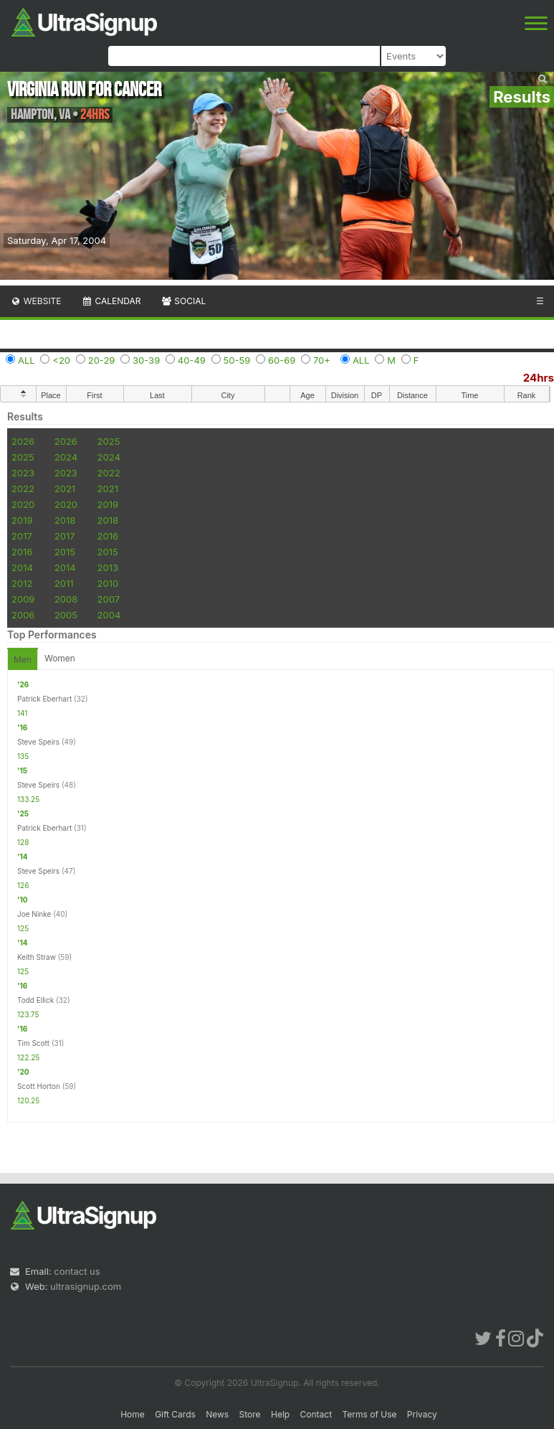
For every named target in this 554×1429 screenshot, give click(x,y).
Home (132, 1414)
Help (280, 1414)
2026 (22, 441)
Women (59, 658)
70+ (321, 360)
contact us (77, 1271)
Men (23, 659)
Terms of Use (369, 1414)
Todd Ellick (35, 1000)
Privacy (422, 1414)
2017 (21, 536)
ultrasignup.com (85, 1286)
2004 (109, 615)
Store (250, 1414)
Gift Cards (175, 1414)
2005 (65, 615)
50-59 (237, 360)
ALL (26, 360)
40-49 (192, 360)
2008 (65, 599)
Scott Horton (38, 1086)
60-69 (281, 360)
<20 (61, 360)
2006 (22, 615)
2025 (108, 441)
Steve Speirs (38, 741)
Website (36, 301)
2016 (107, 536)
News (217, 1414)
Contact (316, 1414)
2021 (64, 488)
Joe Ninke (34, 914)
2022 (108, 472)
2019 (107, 504)
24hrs (538, 378)
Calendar (111, 301)
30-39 (146, 360)
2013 (107, 567)
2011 (64, 583)
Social (183, 301)
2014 (22, 567)
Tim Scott (33, 1043)
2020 (22, 504)
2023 (22, 472)
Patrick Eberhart (44, 698)
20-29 (101, 360)
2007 (108, 599)
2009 (22, 599)
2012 (21, 583)
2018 (64, 520)
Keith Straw (36, 957)
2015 (64, 551)
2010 (108, 583)
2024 (65, 457)
